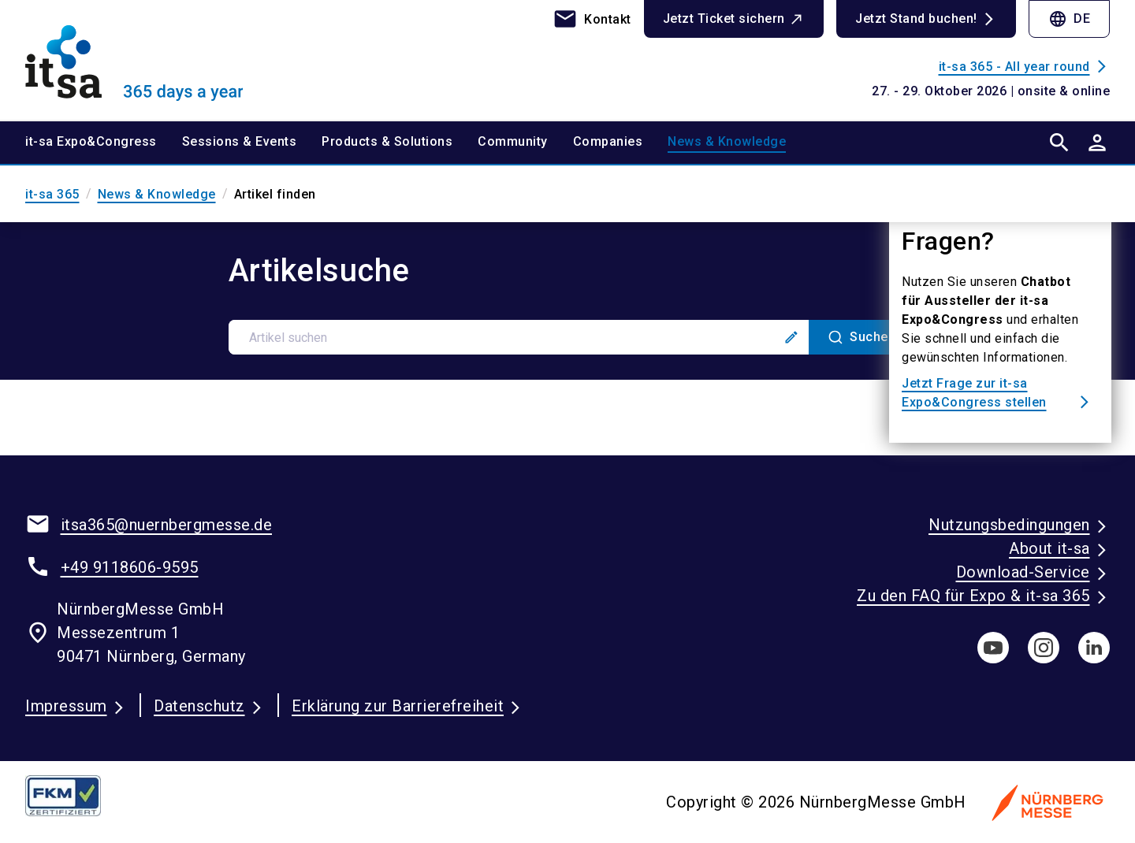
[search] (1059, 142)
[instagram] (1043, 647)
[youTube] (993, 647)
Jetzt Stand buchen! (916, 18)
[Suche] (858, 337)
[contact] (592, 19)
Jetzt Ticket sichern (724, 18)
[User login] (1097, 142)
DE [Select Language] (1069, 18)
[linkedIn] (1094, 647)
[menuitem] (103, 142)
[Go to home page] (151, 60)
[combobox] (568, 337)
